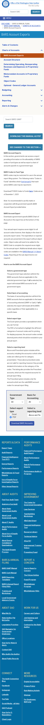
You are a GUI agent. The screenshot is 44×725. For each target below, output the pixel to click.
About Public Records (10, 659)
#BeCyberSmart (30, 521)
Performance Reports (10, 468)
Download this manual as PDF (25, 136)
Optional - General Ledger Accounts (20, 85)
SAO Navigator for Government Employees (9, 631)
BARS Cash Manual (9, 573)
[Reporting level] (34, 415)
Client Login (6, 719)
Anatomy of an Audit (9, 504)
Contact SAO (7, 650)
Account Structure (12, 60)
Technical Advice (30, 536)
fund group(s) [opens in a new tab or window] (26, 182)
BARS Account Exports (14, 55)
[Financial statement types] (34, 402)
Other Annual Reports (10, 486)
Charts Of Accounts (31, 26)
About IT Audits (8, 522)
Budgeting (13, 90)
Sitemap (27, 695)
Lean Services (29, 509)
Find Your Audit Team (10, 500)
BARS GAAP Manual (12, 26)
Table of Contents (10, 45)
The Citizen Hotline (31, 575)
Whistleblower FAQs (31, 591)
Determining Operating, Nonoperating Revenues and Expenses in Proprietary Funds (21, 67)
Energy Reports (8, 464)
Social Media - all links (10, 703)
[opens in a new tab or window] (31, 191)
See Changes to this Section (24, 147)
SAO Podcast (7, 708)
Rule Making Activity (32, 691)
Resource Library (30, 532)
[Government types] (17, 402)
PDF (14, 417)
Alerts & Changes (17, 106)
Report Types (7, 448)
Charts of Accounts (18, 51)
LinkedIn (5, 695)
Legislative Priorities (10, 625)
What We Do (6, 613)
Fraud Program (30, 580)
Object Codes (10, 81)
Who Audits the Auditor (11, 654)
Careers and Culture (32, 613)
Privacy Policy (29, 686)
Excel (14, 414)
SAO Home (5, 24)
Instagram (6, 690)
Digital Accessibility (31, 682)
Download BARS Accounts (22, 423)
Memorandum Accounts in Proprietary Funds (21, 75)
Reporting (13, 101)
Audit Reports (7, 453)
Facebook (6, 686)
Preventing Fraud (30, 552)
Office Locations (8, 638)
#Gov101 (27, 541)
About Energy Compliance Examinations (7, 543)
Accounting (14, 96)
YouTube (5, 699)
